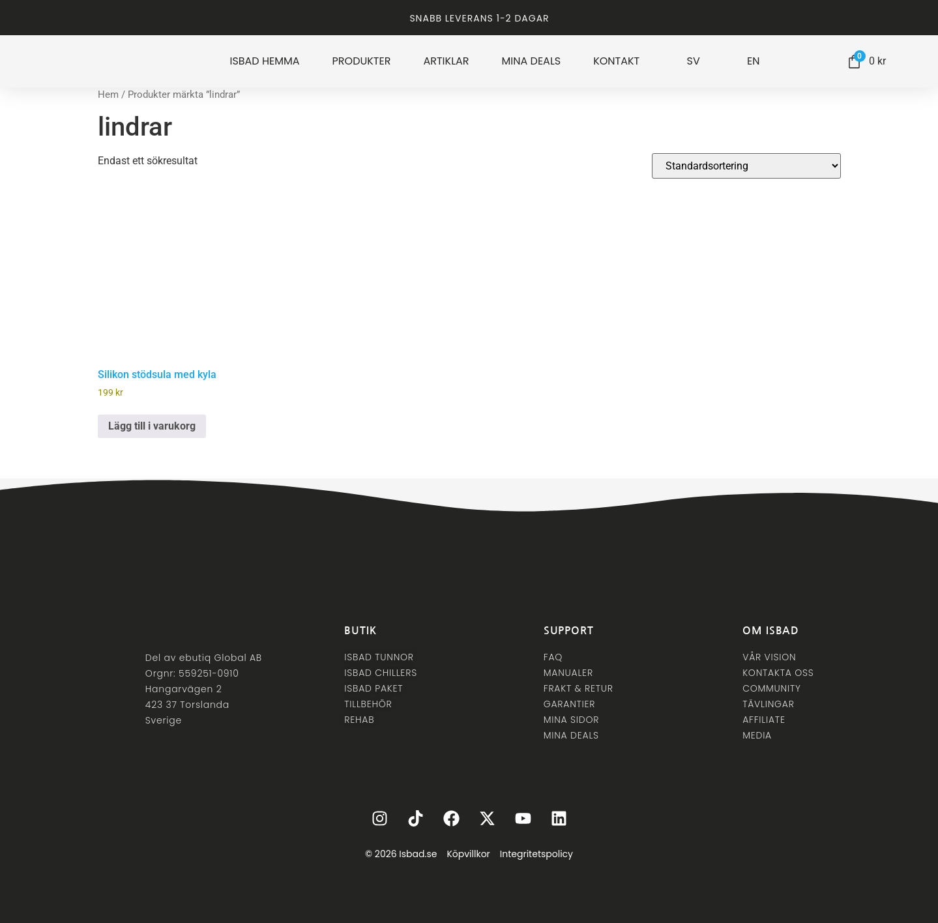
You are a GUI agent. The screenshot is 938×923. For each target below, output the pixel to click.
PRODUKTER (361, 61)
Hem (108, 94)
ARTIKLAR (446, 61)
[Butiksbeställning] (746, 166)
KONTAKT (616, 61)
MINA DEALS (531, 61)
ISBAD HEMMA (264, 61)
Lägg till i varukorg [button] (152, 426)
